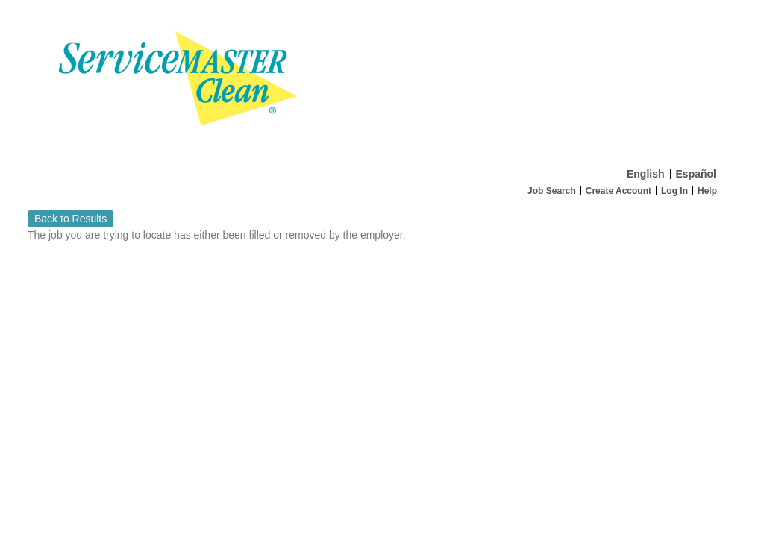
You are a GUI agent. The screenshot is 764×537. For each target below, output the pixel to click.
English (646, 174)
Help (707, 191)
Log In (674, 191)
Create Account (618, 191)
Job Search (551, 191)
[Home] (382, 80)
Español (696, 174)
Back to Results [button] (70, 218)
